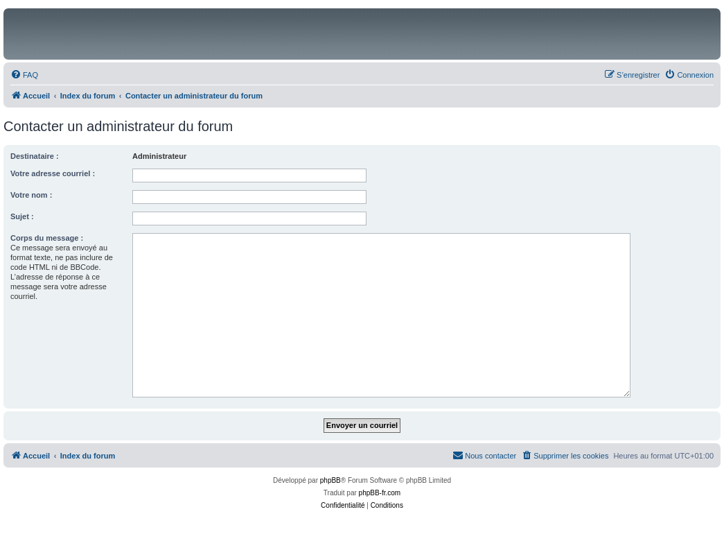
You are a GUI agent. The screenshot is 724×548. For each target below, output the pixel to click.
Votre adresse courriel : (52, 173)
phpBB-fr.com (380, 493)
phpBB (330, 480)
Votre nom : (31, 195)
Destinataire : (34, 156)
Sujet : (22, 216)
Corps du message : (46, 238)
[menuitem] (24, 75)
